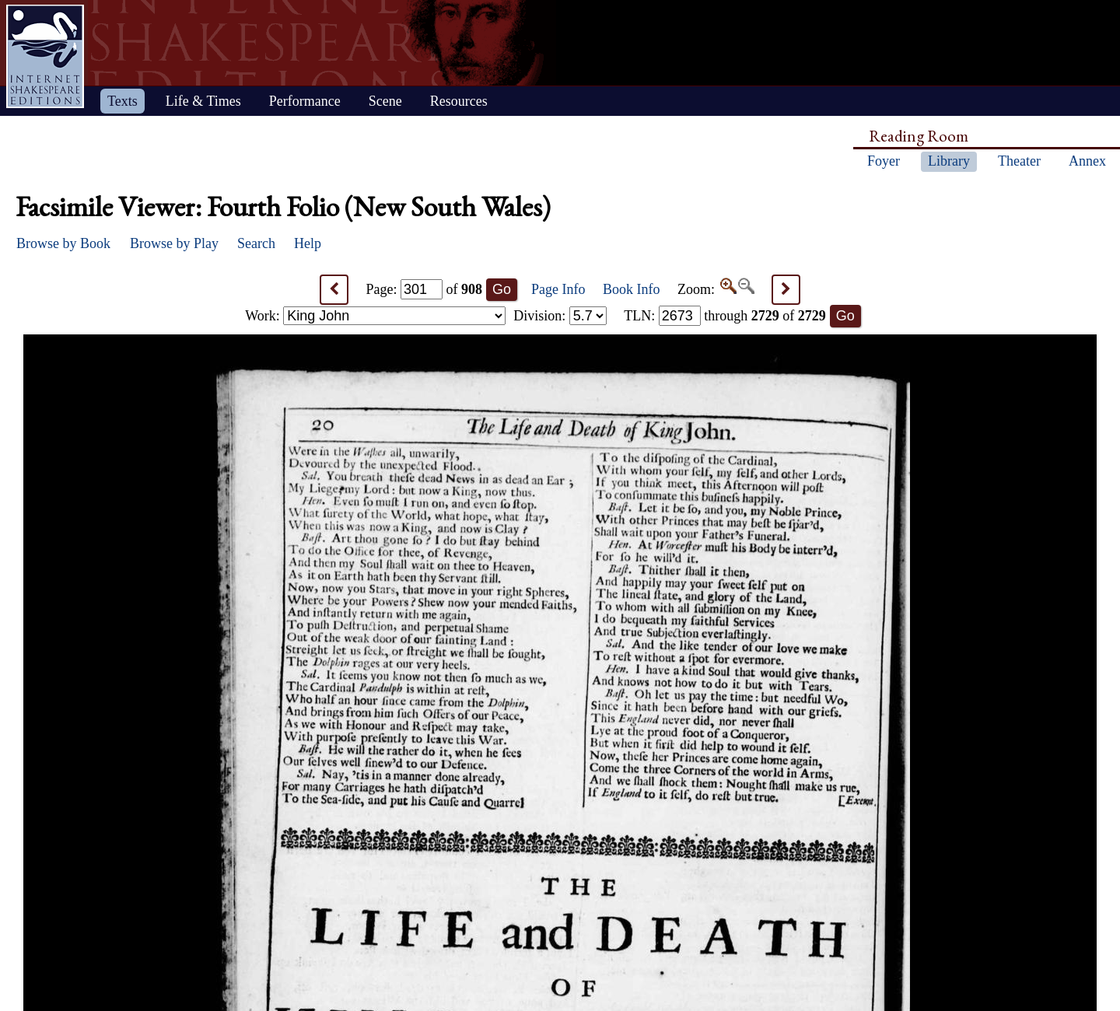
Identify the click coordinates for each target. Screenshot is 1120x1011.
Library (949, 161)
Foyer (883, 161)
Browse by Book (63, 243)
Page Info (558, 289)
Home (45, 56)
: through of (725, 316)
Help (307, 243)
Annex (1087, 161)
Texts (122, 101)
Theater (1019, 161)
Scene (385, 101)
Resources (459, 101)
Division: (560, 316)
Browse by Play (174, 243)
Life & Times (203, 101)
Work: (375, 316)
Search (256, 243)
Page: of (424, 289)
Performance (305, 101)
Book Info (631, 289)
